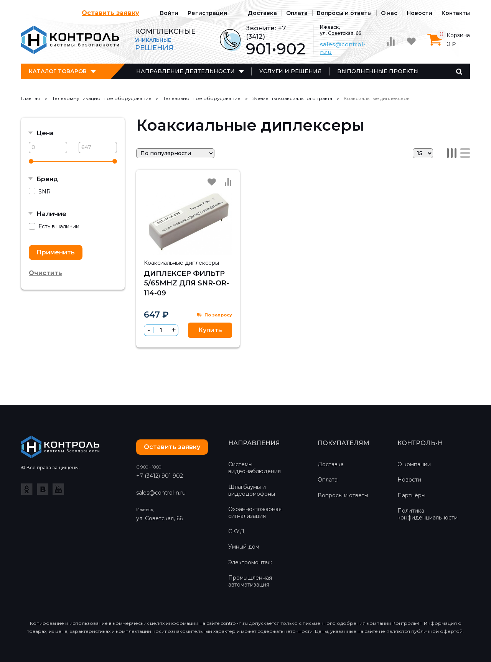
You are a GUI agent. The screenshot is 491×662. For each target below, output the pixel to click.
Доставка (262, 13)
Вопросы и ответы (344, 13)
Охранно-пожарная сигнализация (255, 512)
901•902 (276, 49)
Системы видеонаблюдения (254, 468)
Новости (419, 13)
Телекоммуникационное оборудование (102, 98)
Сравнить (228, 181)
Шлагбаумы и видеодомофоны (251, 490)
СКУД (236, 531)
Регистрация (207, 13)
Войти (169, 13)
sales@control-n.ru (161, 492)
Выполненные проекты (378, 71)
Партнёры (411, 495)
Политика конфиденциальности (427, 514)
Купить (210, 330)
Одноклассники (27, 489)
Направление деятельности (185, 71)
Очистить (45, 273)
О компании (414, 464)
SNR (40, 191)
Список (465, 153)
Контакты (456, 13)
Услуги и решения (290, 71)
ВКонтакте (42, 489)
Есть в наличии (54, 226)
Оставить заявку (110, 12)
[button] (173, 330)
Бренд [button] (47, 179)
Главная (30, 98)
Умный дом (243, 546)
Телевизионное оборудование (202, 98)
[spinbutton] (161, 330)
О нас (389, 13)
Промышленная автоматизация (250, 581)
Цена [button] (45, 133)
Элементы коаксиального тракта (292, 98)
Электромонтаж (250, 562)
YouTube (58, 489)
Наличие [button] (51, 214)
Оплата (297, 13)
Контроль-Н (70, 40)
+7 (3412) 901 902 (159, 475)
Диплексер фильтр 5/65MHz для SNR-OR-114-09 (186, 283)
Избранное (212, 182)
